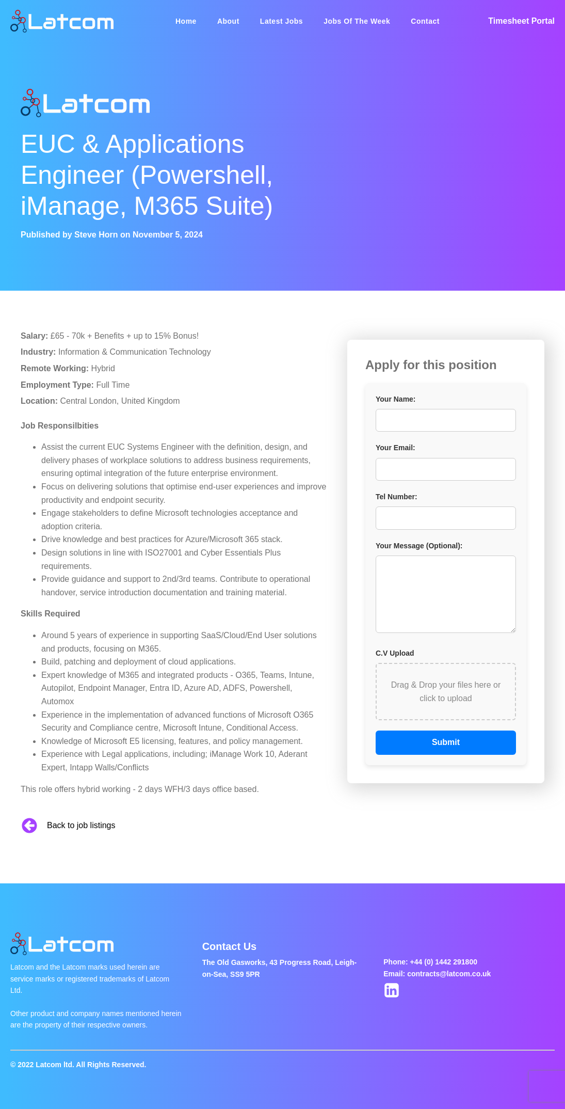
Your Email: (395, 447)
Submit (446, 742)
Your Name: (396, 399)
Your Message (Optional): (419, 546)
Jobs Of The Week (357, 21)
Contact (425, 21)
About (228, 21)
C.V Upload (395, 653)
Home (186, 21)
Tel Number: (396, 497)
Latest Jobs (281, 21)
